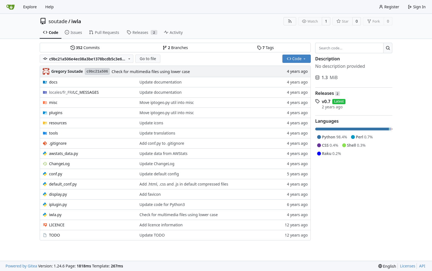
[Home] (10, 7)
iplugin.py (58, 204)
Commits (85, 47)
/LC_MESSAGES (74, 92)
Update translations (157, 133)
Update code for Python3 (162, 204)
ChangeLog (59, 163)
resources (58, 122)
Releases (327, 93)
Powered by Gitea (21, 266)
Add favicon (150, 194)
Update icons (151, 122)
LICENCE (56, 224)
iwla (76, 21)
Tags (265, 47)
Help (49, 6)
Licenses (407, 266)
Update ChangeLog (156, 163)
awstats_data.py (63, 153)
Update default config (159, 173)
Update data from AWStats (163, 153)
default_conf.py (63, 184)
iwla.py (55, 214)
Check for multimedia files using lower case (151, 71)
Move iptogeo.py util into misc (166, 102)
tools (53, 133)
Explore (30, 6)
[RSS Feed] (290, 21)
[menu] (387, 266)
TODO (54, 235)
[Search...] (387, 48)
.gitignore (58, 143)
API (422, 266)
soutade (57, 21)
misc (53, 102)
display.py (58, 194)
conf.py (55, 173)
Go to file (148, 58)
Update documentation (160, 82)
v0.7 (326, 101)
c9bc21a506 (97, 71)
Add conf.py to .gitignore (161, 143)
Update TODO (152, 235)
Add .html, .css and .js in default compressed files (183, 184)
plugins (55, 112)
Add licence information (161, 224)
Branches (175, 47)
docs (53, 82)
